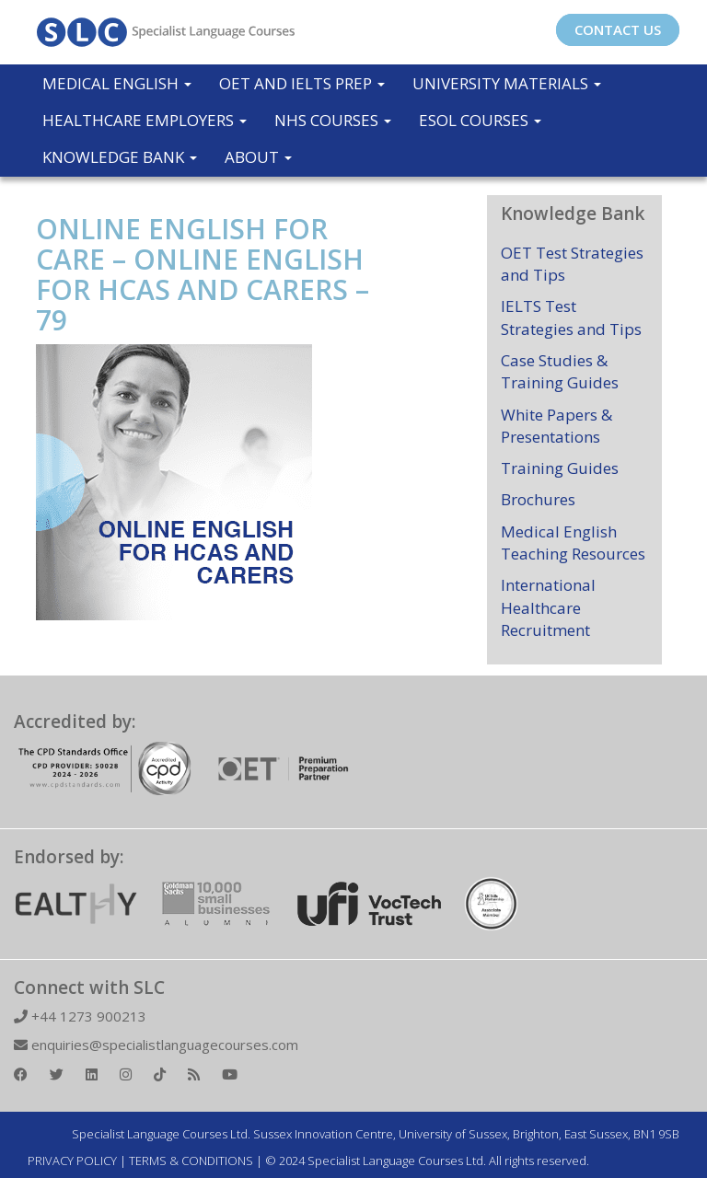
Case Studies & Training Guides (560, 371)
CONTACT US (617, 29)
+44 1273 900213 (80, 1016)
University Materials (506, 83)
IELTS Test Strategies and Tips (571, 317)
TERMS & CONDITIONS (191, 1160)
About (258, 156)
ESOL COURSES (480, 120)
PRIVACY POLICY (72, 1160)
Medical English (116, 83)
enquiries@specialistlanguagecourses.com (156, 1044)
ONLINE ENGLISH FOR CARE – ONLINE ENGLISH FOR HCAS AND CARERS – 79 (202, 274)
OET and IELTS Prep (302, 83)
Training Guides (560, 468)
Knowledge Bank (119, 156)
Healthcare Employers (144, 120)
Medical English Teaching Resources (573, 542)
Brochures (538, 499)
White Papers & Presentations (556, 425)
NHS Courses (332, 120)
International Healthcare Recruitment (548, 607)
